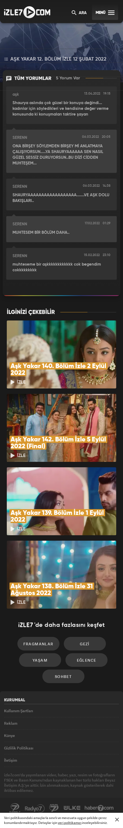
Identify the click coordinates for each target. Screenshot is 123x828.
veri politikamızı (69, 822)
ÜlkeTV (72, 808)
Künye (9, 735)
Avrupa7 (54, 808)
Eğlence (86, 660)
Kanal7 (15, 808)
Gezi (85, 643)
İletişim (10, 760)
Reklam (10, 723)
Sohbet (63, 676)
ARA (79, 13)
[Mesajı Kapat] (117, 819)
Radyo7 (35, 808)
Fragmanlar (38, 643)
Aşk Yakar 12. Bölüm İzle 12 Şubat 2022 (55, 59)
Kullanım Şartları (18, 710)
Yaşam (40, 660)
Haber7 (99, 808)
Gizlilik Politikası (18, 748)
